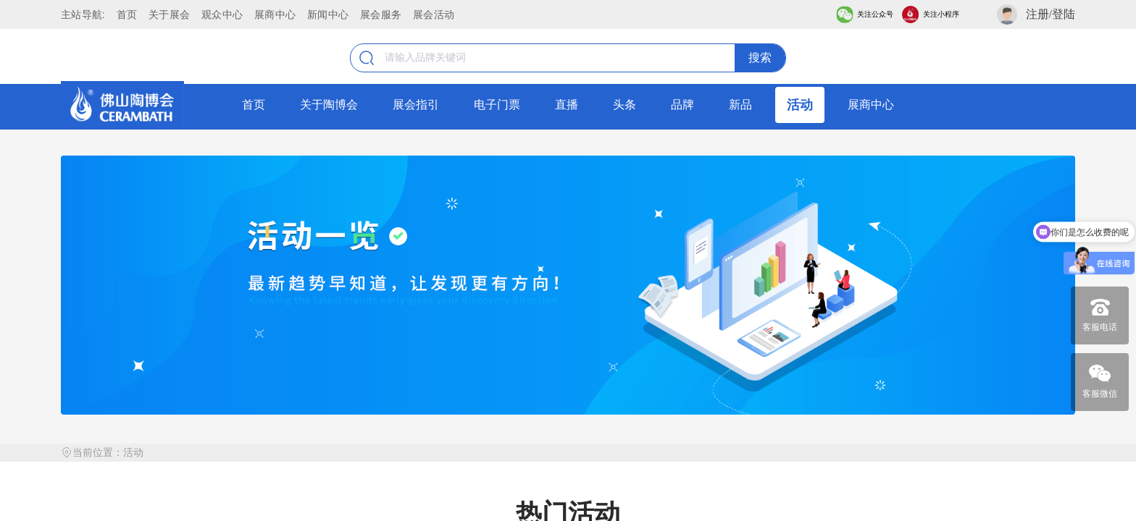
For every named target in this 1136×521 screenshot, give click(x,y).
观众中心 (222, 14)
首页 (127, 14)
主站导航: (83, 14)
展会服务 (380, 14)
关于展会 (169, 14)
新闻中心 (327, 14)
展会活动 (433, 14)
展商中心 (275, 14)
